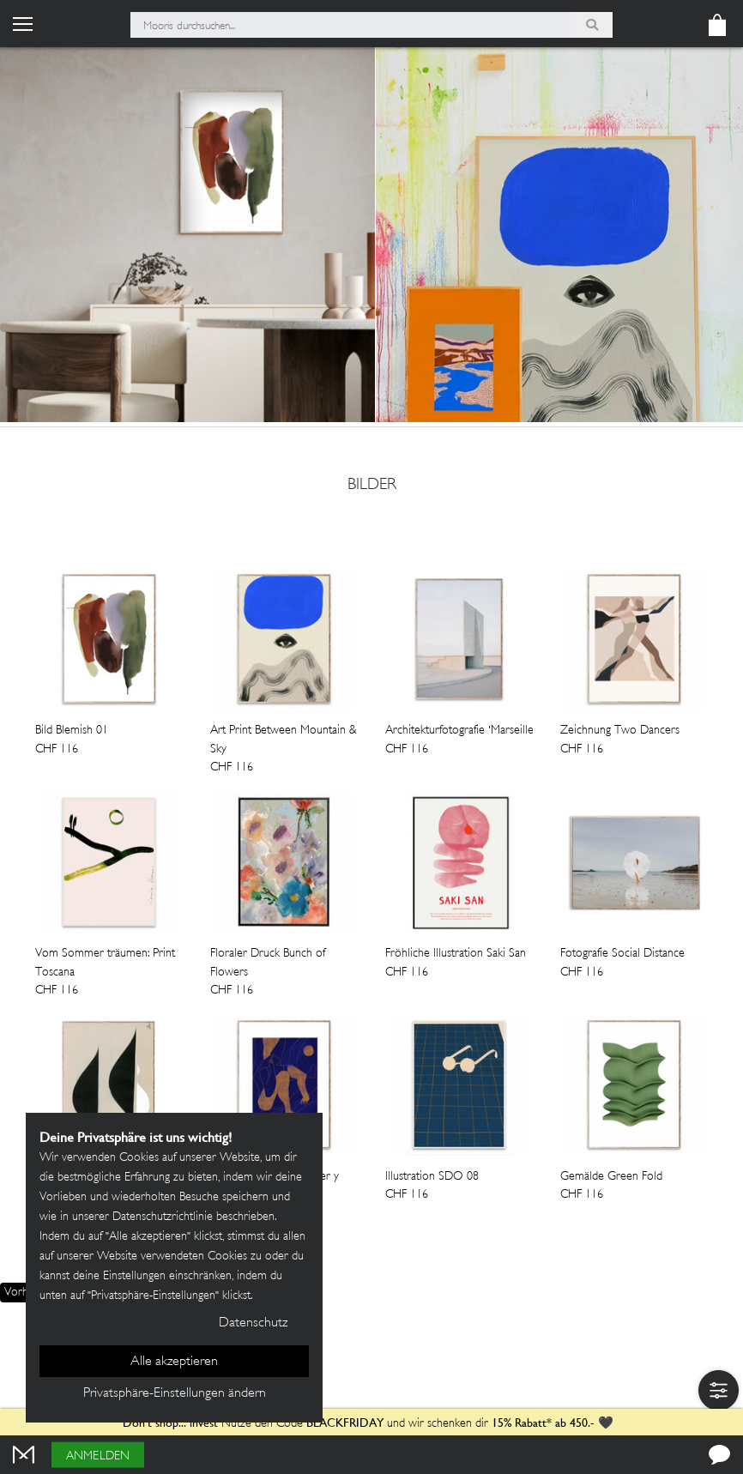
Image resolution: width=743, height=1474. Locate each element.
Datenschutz (253, 1323)
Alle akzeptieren (174, 1362)
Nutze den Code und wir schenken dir (305, 1423)
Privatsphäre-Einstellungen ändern (174, 1393)
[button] (718, 1390)
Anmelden (98, 1456)
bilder (371, 485)
